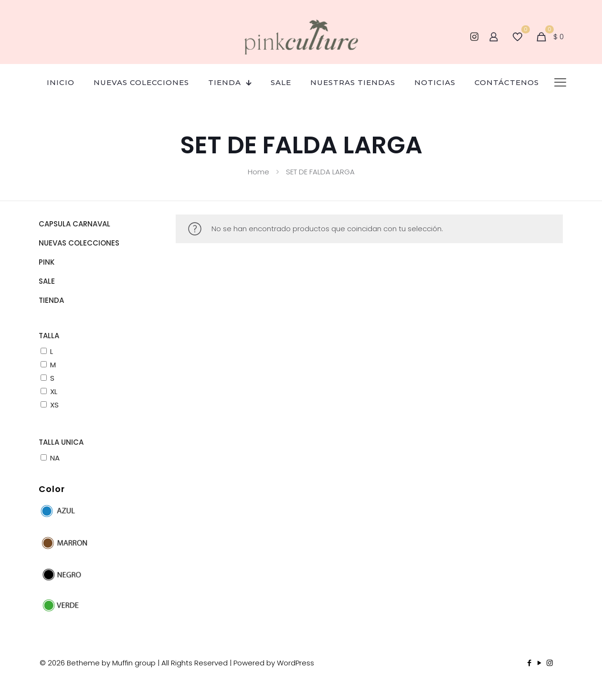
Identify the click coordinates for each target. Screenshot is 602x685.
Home (258, 172)
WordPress (295, 663)
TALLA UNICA (61, 442)
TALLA (49, 336)
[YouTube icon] (539, 663)
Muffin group (134, 663)
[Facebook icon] (529, 663)
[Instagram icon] (549, 663)
